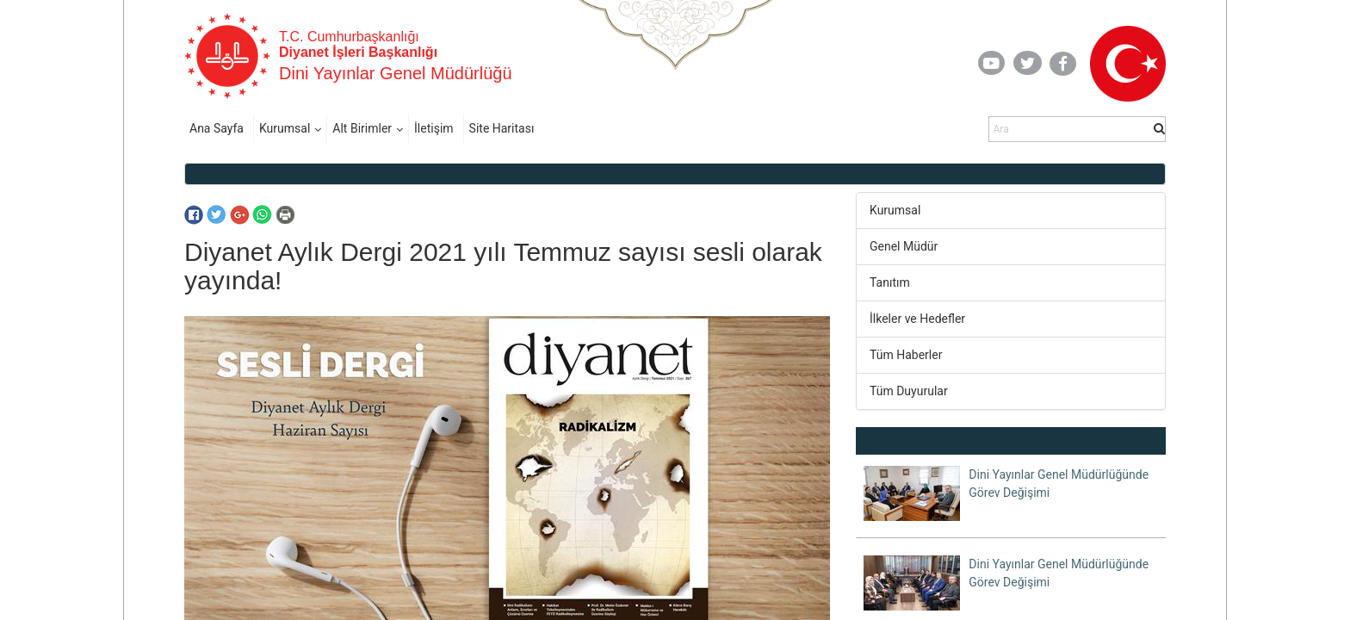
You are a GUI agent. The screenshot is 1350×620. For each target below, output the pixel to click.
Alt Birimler (362, 128)
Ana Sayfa (216, 128)
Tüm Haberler (906, 355)
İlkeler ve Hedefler (917, 319)
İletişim (434, 128)
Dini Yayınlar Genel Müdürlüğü (395, 73)
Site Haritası (502, 128)
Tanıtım (890, 282)
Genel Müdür (904, 246)
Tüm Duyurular (909, 391)
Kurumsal (284, 128)
